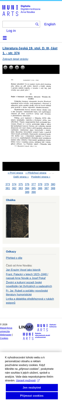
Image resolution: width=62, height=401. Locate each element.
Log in (11, 30)
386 (40, 188)
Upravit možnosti (28, 391)
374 (14, 184)
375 (20, 184)
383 (20, 188)
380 (53, 184)
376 (27, 184)
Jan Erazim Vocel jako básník (23, 269)
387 (46, 188)
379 (46, 184)
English (50, 24)
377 (33, 184)
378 (40, 184)
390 (33, 192)
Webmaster (6, 335)
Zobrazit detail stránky (15, 59)
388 (53, 188)
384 (27, 188)
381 (7, 188)
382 (14, 188)
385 (33, 188)
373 (7, 184)
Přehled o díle (14, 258)
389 (27, 192)
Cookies (4, 338)
